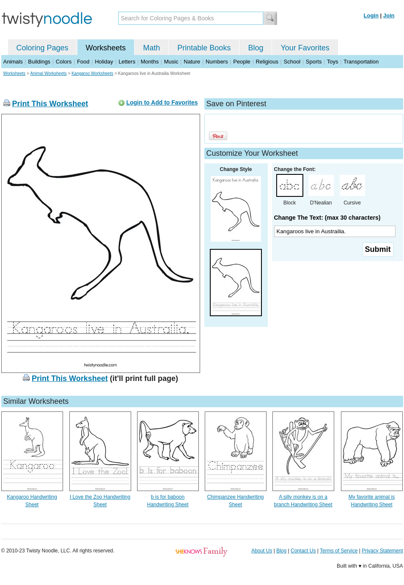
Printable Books (204, 48)
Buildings (39, 61)
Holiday (104, 61)
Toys (332, 61)
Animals (13, 61)
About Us (261, 551)
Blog (255, 48)
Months (150, 61)
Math (151, 48)
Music (171, 61)
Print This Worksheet (50, 103)
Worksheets (106, 48)
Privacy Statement (382, 551)
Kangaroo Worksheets (92, 73)
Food (83, 61)
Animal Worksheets (48, 73)
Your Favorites (304, 48)
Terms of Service (338, 551)
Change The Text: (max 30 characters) (327, 217)
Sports (314, 61)
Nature (192, 61)
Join (389, 15)
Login (371, 15)
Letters (126, 61)
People (241, 61)
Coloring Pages (42, 48)
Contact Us (303, 551)
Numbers (217, 61)
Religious (267, 61)
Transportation (361, 61)
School (292, 61)
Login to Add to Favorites (162, 102)
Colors (64, 61)
